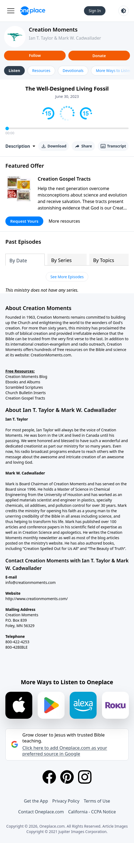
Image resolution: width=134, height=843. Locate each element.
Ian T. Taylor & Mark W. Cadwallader (65, 38)
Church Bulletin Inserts (25, 392)
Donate (99, 55)
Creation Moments (53, 29)
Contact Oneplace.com (41, 812)
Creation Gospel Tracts (64, 179)
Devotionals (73, 70)
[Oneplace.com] (32, 10)
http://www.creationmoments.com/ (36, 598)
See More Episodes (67, 276)
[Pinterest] (67, 777)
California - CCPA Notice (92, 812)
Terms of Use (97, 801)
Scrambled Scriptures (24, 387)
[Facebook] (49, 777)
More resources (64, 221)
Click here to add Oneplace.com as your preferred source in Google (64, 751)
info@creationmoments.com (30, 582)
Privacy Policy (65, 801)
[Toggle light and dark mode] (123, 11)
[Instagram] (84, 777)
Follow (35, 55)
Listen (14, 70)
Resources (41, 70)
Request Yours (24, 221)
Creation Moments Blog (26, 376)
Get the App (36, 801)
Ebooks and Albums (22, 381)
